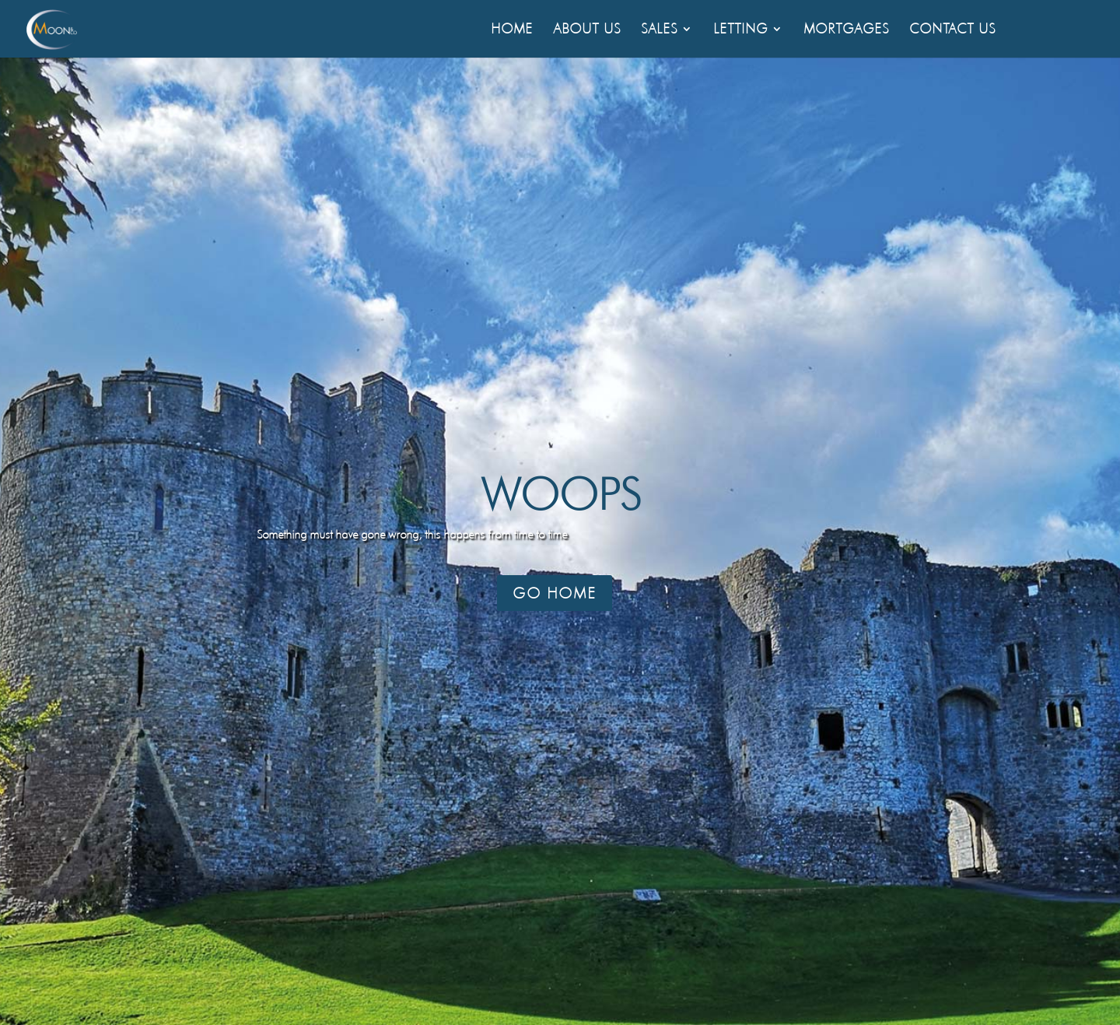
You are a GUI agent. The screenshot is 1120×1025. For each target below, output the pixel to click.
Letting (740, 30)
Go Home (555, 593)
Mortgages (846, 30)
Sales (659, 30)
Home (512, 30)
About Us (587, 30)
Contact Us (952, 30)
